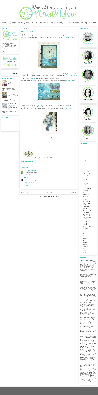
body (87, 269)
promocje (82, 354)
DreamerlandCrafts (84, 281)
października (85, 173)
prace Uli (86, 350)
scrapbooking (83, 359)
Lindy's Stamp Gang (85, 316)
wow (81, 376)
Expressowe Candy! (12, 93)
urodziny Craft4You (83, 373)
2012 (83, 168)
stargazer (88, 364)
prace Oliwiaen (86, 349)
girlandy (86, 293)
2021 (83, 150)
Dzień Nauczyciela (88, 286)
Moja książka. (85, 233)
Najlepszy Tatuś (86, 212)
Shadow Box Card (86, 360)
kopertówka (86, 312)
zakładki (92, 380)
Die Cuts (88, 277)
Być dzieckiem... (86, 235)
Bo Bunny (82, 269)
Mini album (90, 323)
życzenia (90, 383)
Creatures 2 (73, 73)
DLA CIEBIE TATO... (87, 210)
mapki (87, 319)
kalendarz (92, 304)
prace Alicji (93, 340)
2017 (83, 158)
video (90, 373)
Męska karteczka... (86, 208)
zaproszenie (82, 381)
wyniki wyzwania (83, 378)
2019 (83, 153)
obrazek (94, 331)
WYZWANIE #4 (86, 194)
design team (82, 277)
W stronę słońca (86, 231)
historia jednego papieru (90, 297)
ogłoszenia (85, 332)
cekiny (81, 273)
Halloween (88, 296)
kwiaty (86, 314)
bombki (90, 269)
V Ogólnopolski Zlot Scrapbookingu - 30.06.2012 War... (87, 218)
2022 (83, 147)
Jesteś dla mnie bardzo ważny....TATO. (87, 215)
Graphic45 (91, 295)
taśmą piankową (39, 105)
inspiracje (30, 163)
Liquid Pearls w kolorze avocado (68, 77)
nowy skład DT (88, 331)
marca (84, 242)
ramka (89, 355)
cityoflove (86, 274)
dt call (88, 282)
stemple (94, 364)
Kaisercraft (84, 304)
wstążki (86, 376)
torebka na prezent (90, 368)
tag (93, 365)
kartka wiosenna (92, 309)
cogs (83, 275)
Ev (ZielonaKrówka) (29, 170)
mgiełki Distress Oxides (87, 322)
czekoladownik (87, 275)
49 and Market (89, 260)
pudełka (94, 354)
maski (86, 321)
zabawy (87, 380)
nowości (82, 331)
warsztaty (92, 374)
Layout (92, 314)
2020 (83, 152)
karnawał (81, 305)
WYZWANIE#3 (86, 221)
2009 (83, 252)
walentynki (87, 374)
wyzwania (82, 379)
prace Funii (86, 344)
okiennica (92, 332)
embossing (89, 288)
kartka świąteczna (83, 308)
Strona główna (49, 192)
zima (86, 383)
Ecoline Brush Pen (92, 287)
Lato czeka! (85, 192)
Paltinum (33, 78)
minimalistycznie (83, 324)
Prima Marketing (89, 351)
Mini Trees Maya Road (68, 108)
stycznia (85, 246)
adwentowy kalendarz (84, 261)
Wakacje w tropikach (87, 190)
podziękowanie (89, 339)
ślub (89, 365)
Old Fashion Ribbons (84, 334)
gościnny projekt (83, 295)
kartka (81, 306)
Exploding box (83, 290)
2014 (83, 164)
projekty (91, 353)
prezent (93, 350)
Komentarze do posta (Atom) (52, 196)
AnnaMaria (89, 265)
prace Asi (85, 343)
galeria (88, 291)
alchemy (81, 263)
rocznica (92, 358)
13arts (81, 260)
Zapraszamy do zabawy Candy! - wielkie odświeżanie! (12, 82)
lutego (84, 244)
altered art (82, 264)
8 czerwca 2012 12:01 (29, 182)
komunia (88, 310)
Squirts (81, 363)
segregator (90, 359)
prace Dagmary (92, 343)
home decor (84, 299)
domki (81, 280)
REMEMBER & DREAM (86, 229)
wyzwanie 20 (82, 380)
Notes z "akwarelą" (87, 226)
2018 (83, 156)
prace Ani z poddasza (41, 163)
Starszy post (74, 192)
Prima (81, 351)
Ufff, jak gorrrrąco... (87, 201)
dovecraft (90, 280)
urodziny (91, 372)
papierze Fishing (66, 37)
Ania (49, 143)
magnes (88, 318)
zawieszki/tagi (90, 381)
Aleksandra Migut (89, 263)
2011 (83, 248)
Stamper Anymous (90, 363)
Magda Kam (86, 317)
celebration (86, 273)
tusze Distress (83, 369)
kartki (81, 310)
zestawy (82, 383)
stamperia (82, 364)
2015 (83, 162)
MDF (91, 321)
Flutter (90, 290)
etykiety (94, 288)
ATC (93, 266)
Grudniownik (82, 296)
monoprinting (92, 327)
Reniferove (82, 358)
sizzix (83, 361)
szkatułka (84, 365)
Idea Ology (91, 299)
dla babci (92, 277)
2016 (83, 160)
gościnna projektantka (88, 294)
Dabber (93, 275)
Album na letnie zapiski (87, 186)
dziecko (87, 283)
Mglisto (84, 199)
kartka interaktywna (90, 306)
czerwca (85, 181)
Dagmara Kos (83, 276)
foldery (93, 290)
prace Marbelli (84, 347)
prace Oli (93, 347)
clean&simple (93, 274)
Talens (81, 366)
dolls (93, 279)
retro (88, 358)
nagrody (94, 328)
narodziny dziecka (86, 330)
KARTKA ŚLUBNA (12, 103)
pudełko (83, 355)
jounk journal (93, 302)
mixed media (83, 327)
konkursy (93, 310)
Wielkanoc (92, 375)
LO (95, 316)
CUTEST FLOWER (87, 188)
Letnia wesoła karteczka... (85, 184)
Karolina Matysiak (89, 305)
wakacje (83, 374)
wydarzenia (91, 376)
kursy (81, 314)
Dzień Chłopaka (88, 284)
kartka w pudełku (85, 309)
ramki (93, 355)
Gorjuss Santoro (92, 293)
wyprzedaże (92, 378)
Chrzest (91, 273)
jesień (89, 302)
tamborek (87, 366)
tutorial (88, 371)
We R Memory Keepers (84, 375)
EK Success (84, 288)
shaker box (94, 360)
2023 (83, 145)
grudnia (84, 169)
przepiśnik (89, 354)
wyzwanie (91, 379)
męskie (95, 321)
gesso (81, 293)
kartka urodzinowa (92, 308)
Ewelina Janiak (84, 289)
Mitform (92, 326)
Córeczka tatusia (86, 206)
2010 (83, 250)
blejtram (82, 267)
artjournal (88, 266)
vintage (94, 373)
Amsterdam (82, 265)
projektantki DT (83, 353)
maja (84, 238)
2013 (83, 166)
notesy (34, 163)
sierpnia (85, 177)
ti (91, 366)
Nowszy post (24, 192)
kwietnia (85, 240)
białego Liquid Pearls (70, 80)
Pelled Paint (52, 77)
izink (85, 302)
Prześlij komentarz (27, 185)
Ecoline (85, 287)
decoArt (91, 276)
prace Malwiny (91, 346)
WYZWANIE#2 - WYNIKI (86, 224)
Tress (68, 73)
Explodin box (91, 289)
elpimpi (26, 177)
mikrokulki (82, 323)
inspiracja (82, 300)
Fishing (65, 73)
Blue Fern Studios (90, 267)
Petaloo (84, 339)
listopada (85, 171)
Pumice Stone (69, 75)
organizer (90, 336)
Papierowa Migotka (91, 337)
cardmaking (92, 271)
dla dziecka (82, 279)
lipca (84, 179)
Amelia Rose (91, 264)
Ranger (82, 357)
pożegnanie (85, 340)
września (85, 175)
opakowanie (89, 335)
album (91, 262)
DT (84, 282)
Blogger (59, 392)
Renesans (91, 357)
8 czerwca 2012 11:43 (29, 174)
